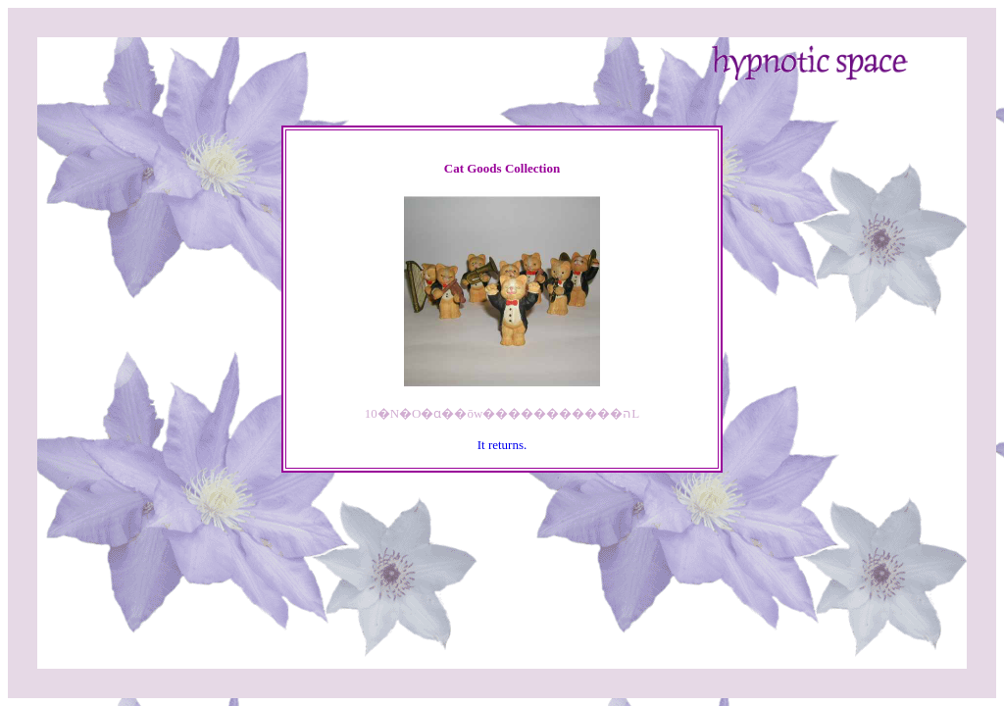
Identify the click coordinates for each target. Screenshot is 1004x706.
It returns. (502, 444)
